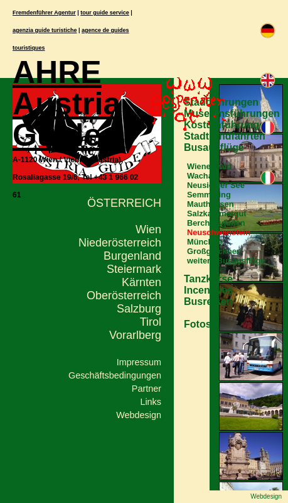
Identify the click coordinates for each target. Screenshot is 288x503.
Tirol (150, 322)
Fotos (197, 324)
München (204, 241)
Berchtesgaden (216, 223)
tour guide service (104, 12)
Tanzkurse (208, 279)
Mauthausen (210, 204)
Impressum (139, 362)
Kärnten (141, 282)
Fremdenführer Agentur (44, 12)
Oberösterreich (124, 295)
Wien (148, 229)
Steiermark (134, 269)
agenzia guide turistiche (45, 30)
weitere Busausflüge (226, 260)
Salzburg (139, 308)
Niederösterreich (119, 242)
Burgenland (132, 256)
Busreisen (208, 301)
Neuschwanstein (218, 232)
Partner (146, 389)
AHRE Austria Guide (66, 104)
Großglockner (213, 251)
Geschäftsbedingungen (114, 375)
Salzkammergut (217, 213)
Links (150, 402)
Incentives (208, 290)
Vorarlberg (135, 335)
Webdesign (138, 415)
